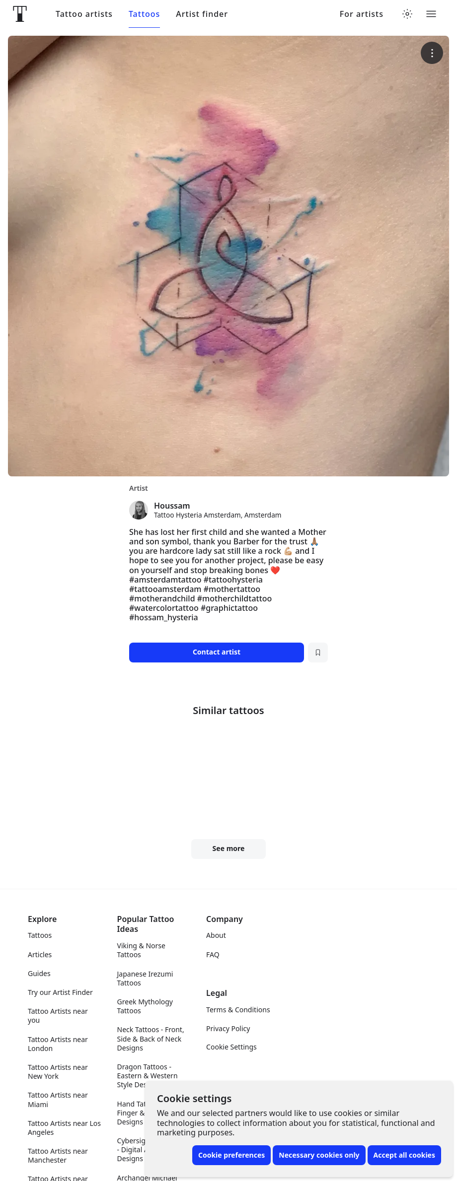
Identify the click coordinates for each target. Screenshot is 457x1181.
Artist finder (202, 14)
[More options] (432, 53)
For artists (361, 14)
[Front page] (20, 14)
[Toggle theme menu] (407, 14)
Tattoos (144, 14)
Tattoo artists (84, 14)
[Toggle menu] (431, 14)
